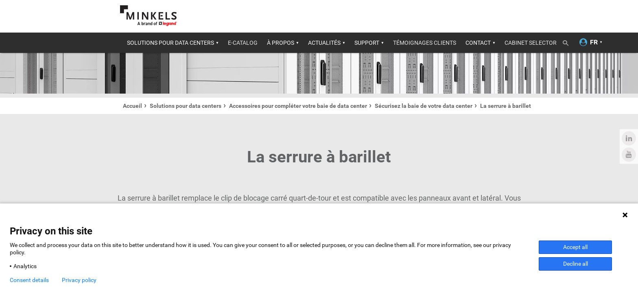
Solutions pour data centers (170, 42)
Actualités (324, 42)
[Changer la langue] (594, 42)
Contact (478, 42)
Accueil (132, 106)
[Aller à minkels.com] (148, 15)
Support (366, 42)
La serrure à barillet (505, 106)
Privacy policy (79, 280)
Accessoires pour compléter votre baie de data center (298, 106)
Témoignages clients (424, 42)
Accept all (575, 247)
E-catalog (243, 42)
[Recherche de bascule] (568, 41)
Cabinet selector (531, 42)
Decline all (575, 263)
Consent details (29, 280)
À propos (280, 42)
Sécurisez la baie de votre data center (423, 106)
